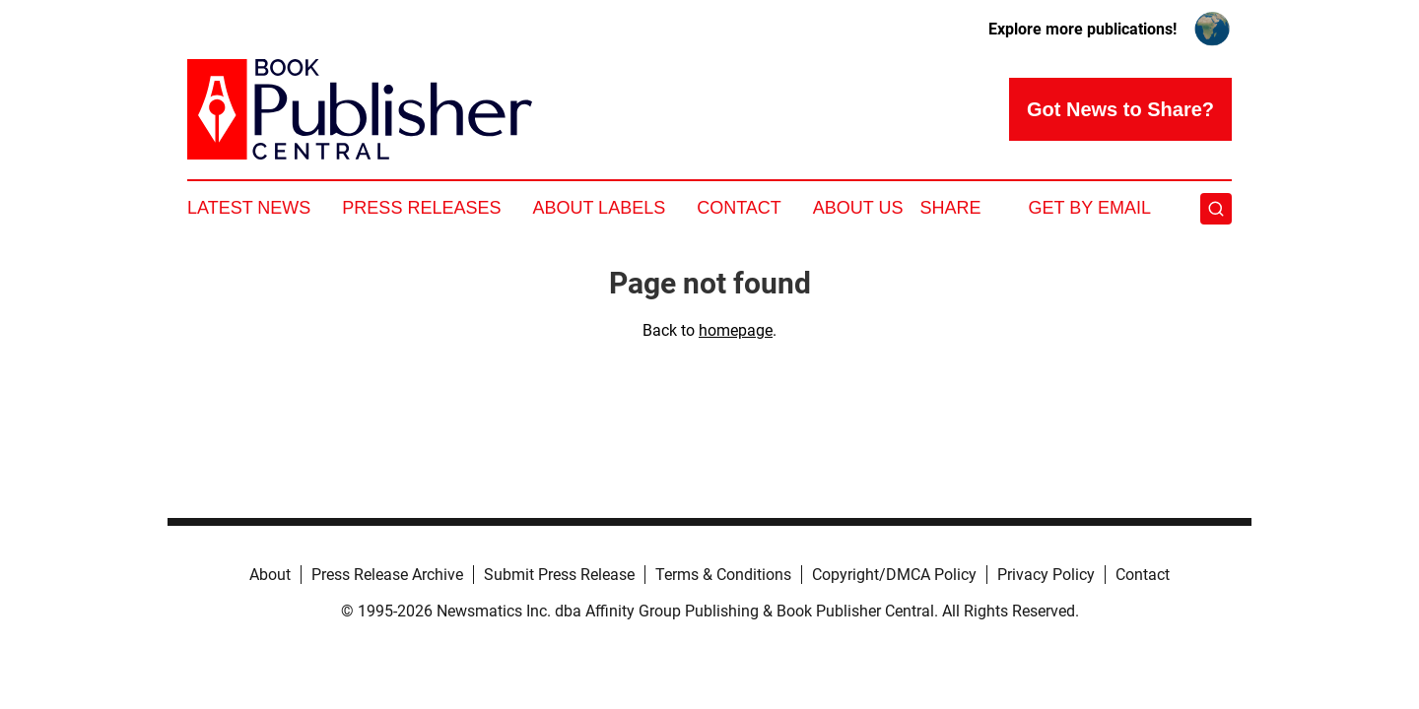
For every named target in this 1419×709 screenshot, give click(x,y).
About (270, 574)
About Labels (598, 208)
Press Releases (421, 208)
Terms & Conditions (723, 574)
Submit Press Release (559, 574)
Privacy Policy (1046, 574)
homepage (736, 330)
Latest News (248, 208)
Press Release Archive (387, 574)
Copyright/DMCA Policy (894, 574)
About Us (858, 208)
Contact (739, 208)
